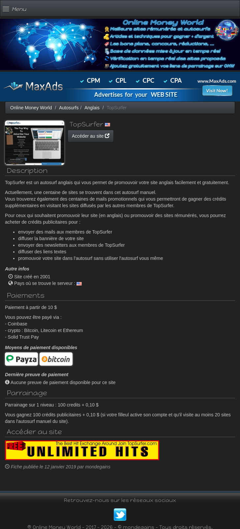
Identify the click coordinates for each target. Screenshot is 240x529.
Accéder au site (90, 136)
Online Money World (31, 107)
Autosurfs (68, 107)
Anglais (92, 107)
